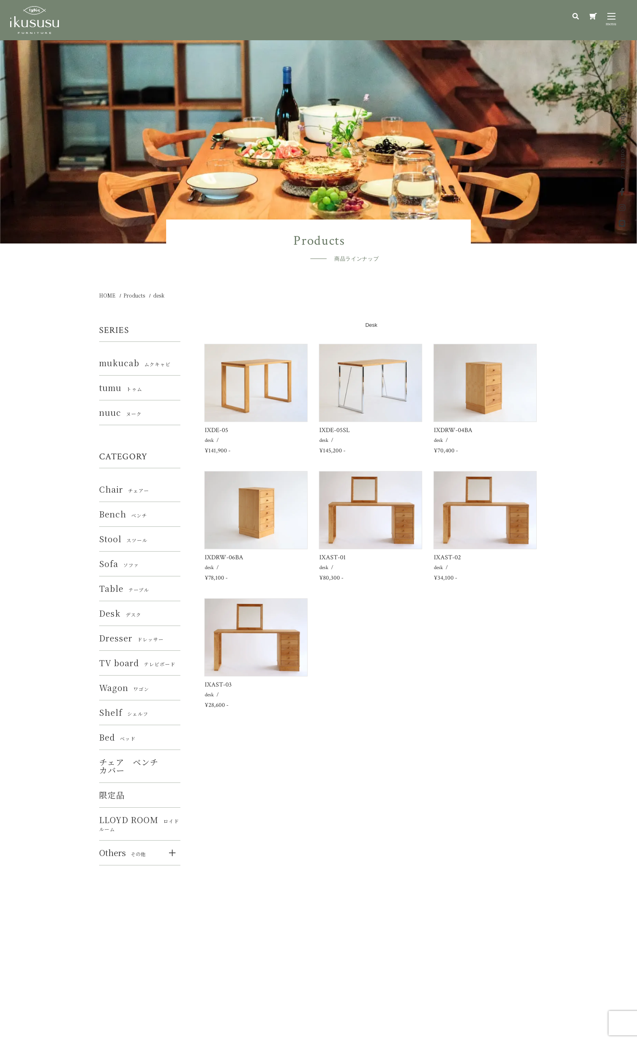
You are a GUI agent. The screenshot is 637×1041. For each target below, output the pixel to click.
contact (623, 158)
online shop (623, 108)
